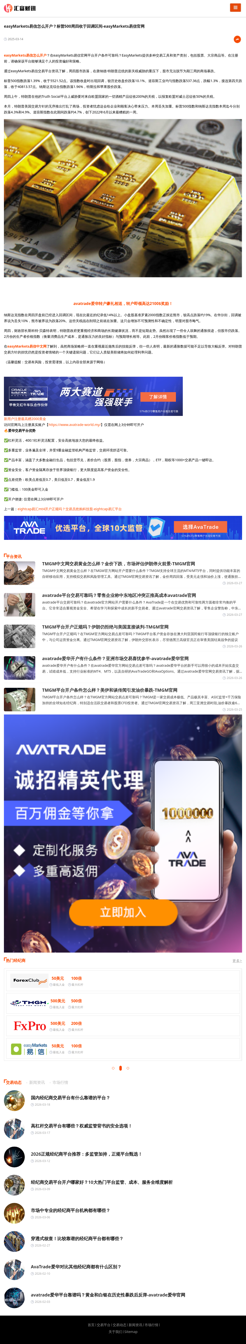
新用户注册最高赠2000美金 (25, 418)
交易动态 (119, 1324)
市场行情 (151, 1324)
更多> (237, 960)
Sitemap (131, 1331)
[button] (113, 1068)
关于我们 (115, 1331)
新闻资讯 (135, 1324)
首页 (91, 1324)
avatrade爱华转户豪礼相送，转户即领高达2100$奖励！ (122, 303)
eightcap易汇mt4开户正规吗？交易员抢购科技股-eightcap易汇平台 (70, 509)
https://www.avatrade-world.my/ (75, 424)
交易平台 (104, 1324)
